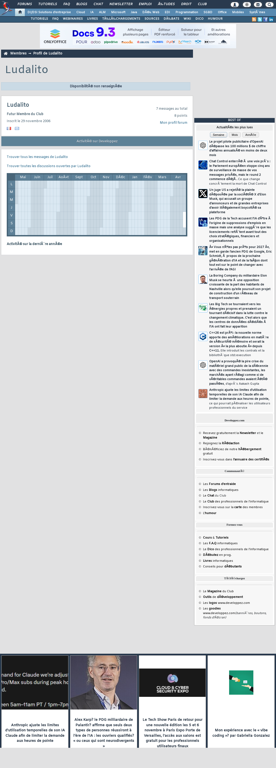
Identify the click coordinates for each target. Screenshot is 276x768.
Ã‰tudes (166, 4)
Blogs (82, 4)
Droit (186, 4)
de (223, 597)
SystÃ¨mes (257, 12)
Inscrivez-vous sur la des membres (233, 507)
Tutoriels (47, 4)
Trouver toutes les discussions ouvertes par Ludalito (49, 166)
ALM (102, 12)
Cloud (80, 12)
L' (209, 513)
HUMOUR (215, 19)
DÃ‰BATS (171, 19)
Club (202, 4)
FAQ (66, 4)
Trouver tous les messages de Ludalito (37, 157)
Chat (98, 4)
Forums (24, 4)
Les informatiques (221, 490)
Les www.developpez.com (226, 603)
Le (208, 496)
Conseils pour (222, 567)
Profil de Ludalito (47, 53)
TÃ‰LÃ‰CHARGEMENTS (121, 19)
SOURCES (151, 19)
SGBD (207, 12)
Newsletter (121, 4)
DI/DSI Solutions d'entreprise (49, 12)
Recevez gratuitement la (229, 433)
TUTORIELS (39, 19)
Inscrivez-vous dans (236, 460)
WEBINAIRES (73, 19)
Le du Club (218, 591)
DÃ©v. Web (150, 12)
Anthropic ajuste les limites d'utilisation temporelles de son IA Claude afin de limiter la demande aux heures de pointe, (239, 399)
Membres (18, 53)
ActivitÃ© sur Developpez (97, 141)
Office (222, 12)
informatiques (218, 561)
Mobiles (238, 12)
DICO (199, 19)
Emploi (145, 4)
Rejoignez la (221, 443)
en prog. (217, 555)
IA (92, 12)
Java (134, 12)
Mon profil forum (173, 123)
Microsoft (118, 12)
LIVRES (92, 19)
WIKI (187, 19)
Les (219, 484)
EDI (167, 12)
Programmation (186, 12)
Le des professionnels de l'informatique (236, 502)
